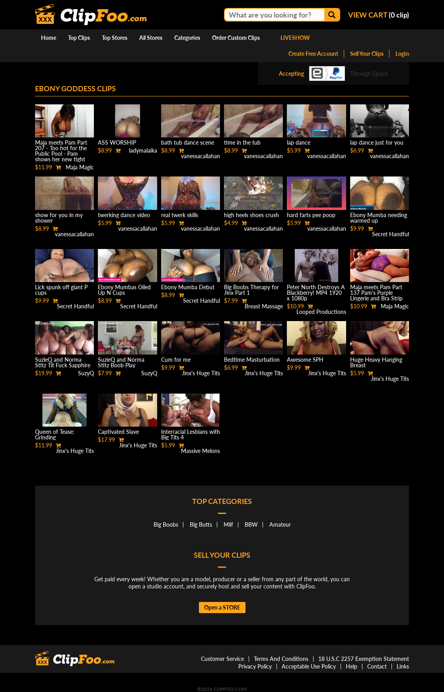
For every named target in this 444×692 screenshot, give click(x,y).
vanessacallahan (200, 156)
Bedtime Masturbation (252, 359)
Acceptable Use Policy (309, 666)
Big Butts (201, 524)
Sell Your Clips (367, 53)
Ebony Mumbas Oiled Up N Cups (124, 290)
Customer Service (222, 658)
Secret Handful (390, 234)
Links (403, 666)
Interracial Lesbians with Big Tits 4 (190, 434)
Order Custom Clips (236, 37)
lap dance (298, 142)
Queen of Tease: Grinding (54, 434)
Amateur (280, 524)
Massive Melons (200, 450)
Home (48, 37)
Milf (228, 524)
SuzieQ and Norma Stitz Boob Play (121, 362)
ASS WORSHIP (117, 142)
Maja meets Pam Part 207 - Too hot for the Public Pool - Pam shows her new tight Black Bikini (61, 153)
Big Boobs (166, 524)
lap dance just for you (376, 142)
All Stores (150, 37)
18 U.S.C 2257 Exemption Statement (363, 658)
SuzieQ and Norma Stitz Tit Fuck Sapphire (62, 362)
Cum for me (176, 359)
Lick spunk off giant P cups (61, 290)
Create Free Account (313, 53)
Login (402, 53)
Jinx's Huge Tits (201, 373)
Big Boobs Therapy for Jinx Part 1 (251, 290)
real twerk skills (179, 215)
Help (351, 666)
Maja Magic (80, 167)
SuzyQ (86, 373)
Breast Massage (264, 306)
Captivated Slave (118, 431)
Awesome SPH (305, 359)
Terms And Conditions (281, 658)
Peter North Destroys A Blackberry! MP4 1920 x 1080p (316, 293)
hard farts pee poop (311, 215)
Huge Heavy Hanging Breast (376, 362)
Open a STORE (222, 607)
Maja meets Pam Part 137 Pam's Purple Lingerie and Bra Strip (376, 293)
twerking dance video (124, 215)
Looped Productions (321, 311)
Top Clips (79, 37)
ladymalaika (143, 150)
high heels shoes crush (251, 215)
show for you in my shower (59, 218)
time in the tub (242, 142)
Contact (377, 666)
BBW (251, 524)
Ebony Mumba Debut (187, 287)
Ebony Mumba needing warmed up (378, 218)
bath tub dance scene (187, 142)
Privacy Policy (255, 666)
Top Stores (114, 37)
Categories (187, 37)
